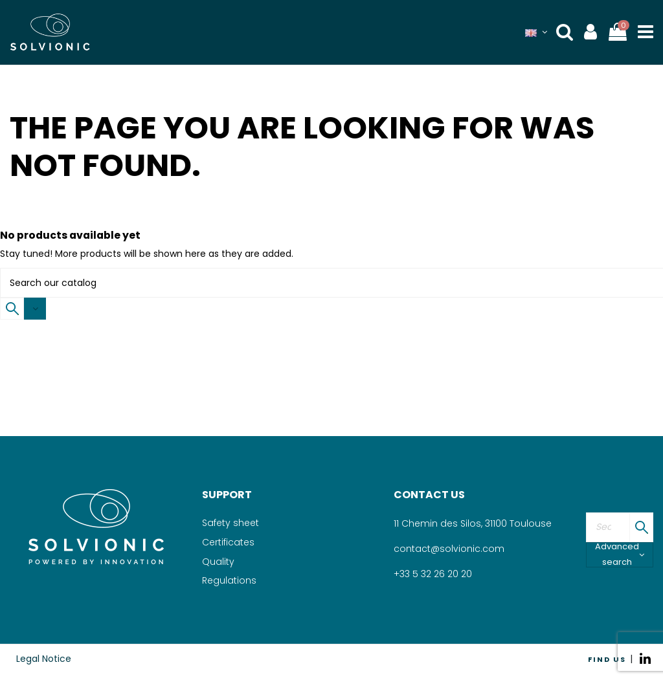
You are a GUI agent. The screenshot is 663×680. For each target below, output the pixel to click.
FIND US (607, 659)
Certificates (228, 542)
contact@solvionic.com (449, 548)
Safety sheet (230, 522)
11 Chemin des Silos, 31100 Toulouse (473, 523)
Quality (218, 561)
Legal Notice (43, 658)
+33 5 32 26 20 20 (433, 573)
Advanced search (619, 554)
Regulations (229, 580)
